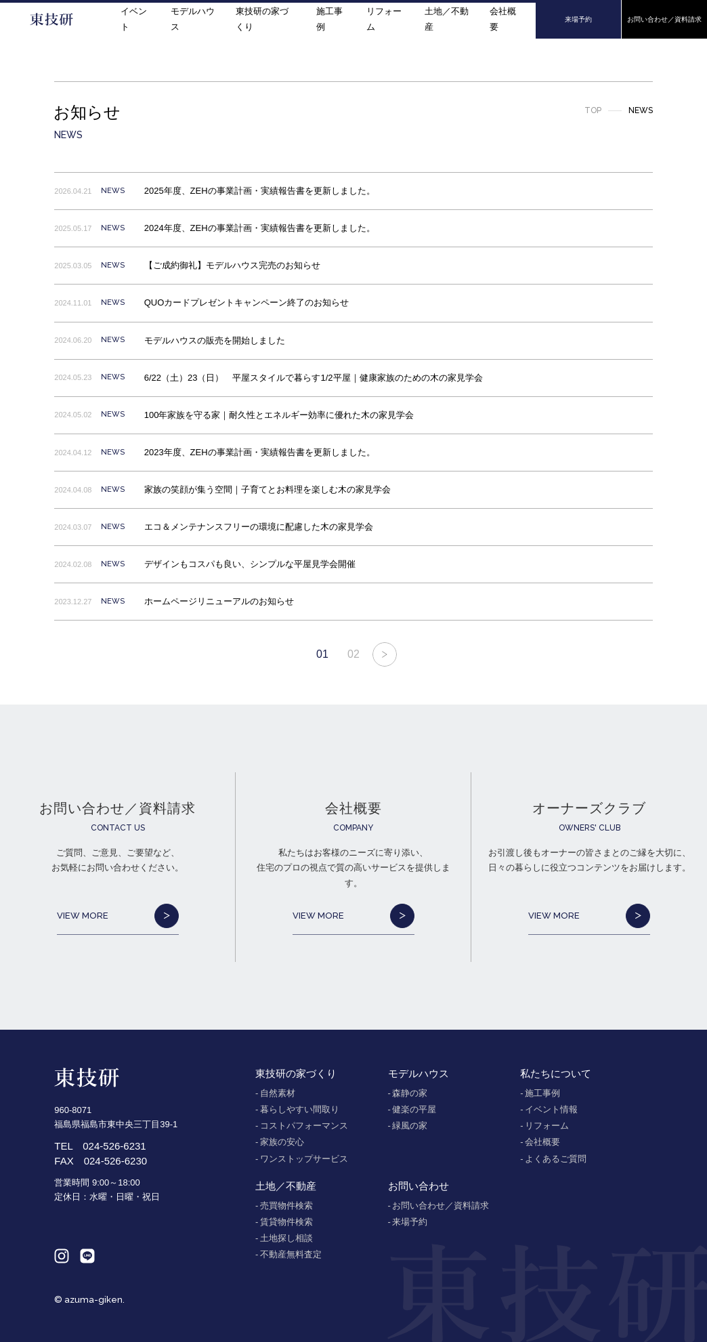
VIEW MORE (118, 916)
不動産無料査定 (291, 1254)
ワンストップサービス (304, 1159)
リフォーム (384, 18)
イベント (134, 18)
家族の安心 (282, 1142)
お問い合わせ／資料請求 (440, 1205)
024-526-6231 (114, 1146)
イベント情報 (551, 1109)
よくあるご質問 (555, 1159)
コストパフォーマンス (304, 1125)
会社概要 (503, 18)
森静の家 (409, 1093)
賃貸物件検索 (286, 1222)
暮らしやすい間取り (299, 1109)
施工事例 (329, 18)
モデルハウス (193, 18)
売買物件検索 (286, 1205)
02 (353, 654)
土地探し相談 (286, 1238)
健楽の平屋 (414, 1109)
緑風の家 (409, 1125)
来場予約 (409, 1222)
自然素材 (277, 1093)
